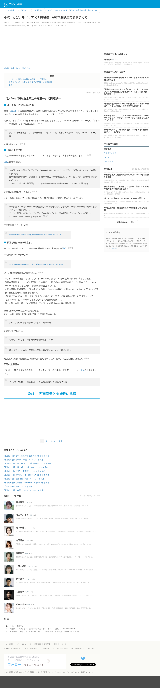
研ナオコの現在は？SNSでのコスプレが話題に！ (124, 198)
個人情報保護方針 (77, 648)
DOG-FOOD (108, 162)
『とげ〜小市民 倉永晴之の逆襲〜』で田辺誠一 (28, 79)
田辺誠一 (14, 111)
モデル (27, 540)
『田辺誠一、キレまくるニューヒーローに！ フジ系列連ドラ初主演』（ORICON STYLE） (44, 632)
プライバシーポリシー (60, 648)
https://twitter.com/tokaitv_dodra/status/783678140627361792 (36, 235)
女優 (26, 502)
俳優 (31, 515)
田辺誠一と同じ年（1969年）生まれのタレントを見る (26, 456)
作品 (55, 644)
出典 (10, 85)
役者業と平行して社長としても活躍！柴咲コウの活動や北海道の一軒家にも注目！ (126, 187)
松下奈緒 (20, 528)
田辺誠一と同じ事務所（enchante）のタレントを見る (26, 482)
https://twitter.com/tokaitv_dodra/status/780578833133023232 (36, 264)
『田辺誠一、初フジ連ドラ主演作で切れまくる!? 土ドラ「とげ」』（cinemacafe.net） (42, 629)
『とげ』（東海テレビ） (17, 626)
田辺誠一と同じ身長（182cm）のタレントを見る (24, 490)
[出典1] (61, 114)
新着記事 (37, 644)
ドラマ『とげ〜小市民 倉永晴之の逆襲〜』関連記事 (30, 82)
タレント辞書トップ (11, 644)
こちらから (113, 248)
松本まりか (21, 604)
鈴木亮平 (20, 579)
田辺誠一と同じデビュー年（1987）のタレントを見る (26, 475)
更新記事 (47, 644)
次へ (53, 441)
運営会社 (90, 648)
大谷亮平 (20, 591)
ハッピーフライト (111, 153)
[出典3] (70, 248)
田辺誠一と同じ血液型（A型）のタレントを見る (24, 479)
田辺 (6, 162)
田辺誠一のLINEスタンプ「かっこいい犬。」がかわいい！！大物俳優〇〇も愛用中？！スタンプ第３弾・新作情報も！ (126, 91)
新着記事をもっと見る (126, 222)
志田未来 (20, 502)
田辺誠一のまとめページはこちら (17, 68)
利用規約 (46, 648)
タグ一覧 (63, 644)
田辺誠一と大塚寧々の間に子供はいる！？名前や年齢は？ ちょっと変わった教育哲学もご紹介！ (126, 105)
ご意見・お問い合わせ (31, 648)
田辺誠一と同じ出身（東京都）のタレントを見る (24, 471)
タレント (28, 528)
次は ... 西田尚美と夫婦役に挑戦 (52, 394)
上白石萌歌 (21, 566)
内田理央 (20, 540)
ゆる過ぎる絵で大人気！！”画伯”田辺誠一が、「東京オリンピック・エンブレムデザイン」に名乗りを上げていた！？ (126, 117)
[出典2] (39, 123)
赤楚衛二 (20, 553)
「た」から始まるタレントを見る (18, 486)
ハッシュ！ (108, 157)
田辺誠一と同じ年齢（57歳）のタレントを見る (23, 460)
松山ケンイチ (22, 515)
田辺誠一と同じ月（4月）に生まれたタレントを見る (26, 467)
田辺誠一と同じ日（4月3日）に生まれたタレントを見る (27, 463)
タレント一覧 (26, 644)
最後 (60, 441)
